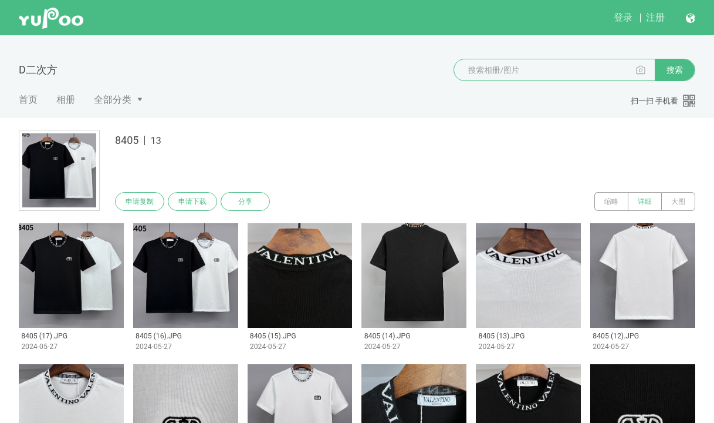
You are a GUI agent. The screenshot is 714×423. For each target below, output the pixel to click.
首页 (28, 99)
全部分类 (112, 99)
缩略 (611, 201)
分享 (245, 201)
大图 (678, 201)
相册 (65, 99)
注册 (655, 17)
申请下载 (192, 201)
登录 (623, 17)
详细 (645, 201)
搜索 (674, 70)
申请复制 (140, 201)
